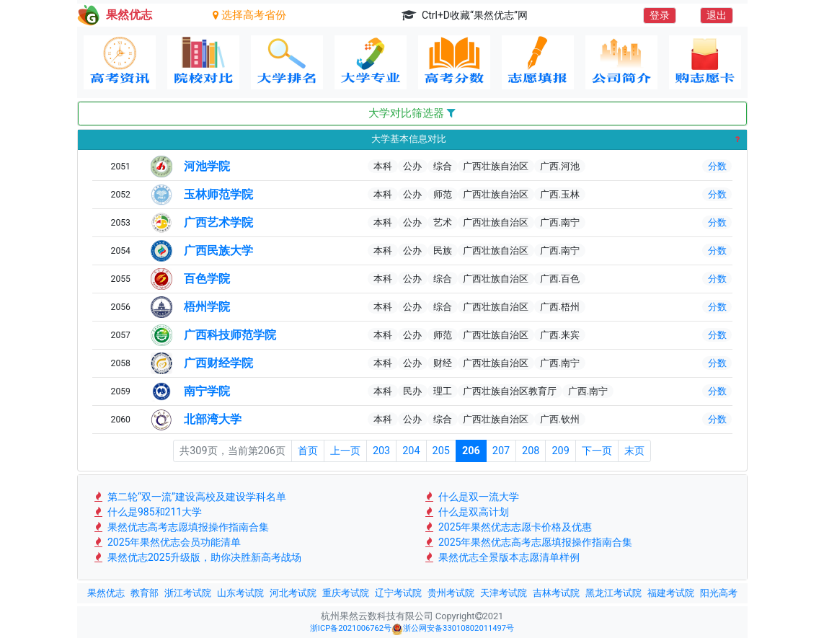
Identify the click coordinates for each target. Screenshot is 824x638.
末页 (634, 451)
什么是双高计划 (466, 512)
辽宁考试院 (398, 593)
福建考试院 (670, 593)
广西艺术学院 (218, 222)
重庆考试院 (345, 593)
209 (560, 451)
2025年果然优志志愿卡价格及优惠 (508, 527)
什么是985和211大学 (147, 512)
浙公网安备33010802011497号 (452, 629)
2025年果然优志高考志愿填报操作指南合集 (528, 542)
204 (411, 451)
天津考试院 (503, 593)
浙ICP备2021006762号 (350, 628)
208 (530, 451)
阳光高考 (718, 593)
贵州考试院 (450, 593)
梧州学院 (207, 307)
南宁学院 (207, 391)
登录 (660, 15)
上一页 (345, 451)
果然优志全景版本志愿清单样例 (501, 557)
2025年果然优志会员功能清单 (167, 542)
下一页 (597, 451)
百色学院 (207, 278)
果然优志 (106, 593)
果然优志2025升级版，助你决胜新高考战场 (197, 557)
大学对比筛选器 (412, 113)
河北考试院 (293, 593)
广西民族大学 (218, 250)
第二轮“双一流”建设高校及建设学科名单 (189, 496)
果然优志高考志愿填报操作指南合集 (180, 527)
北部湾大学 (213, 419)
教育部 (144, 593)
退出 (716, 15)
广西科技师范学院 (230, 335)
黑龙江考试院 (613, 593)
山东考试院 (240, 593)
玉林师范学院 (218, 194)
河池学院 (207, 166)
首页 (308, 451)
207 (501, 451)
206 (471, 451)
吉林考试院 (556, 593)
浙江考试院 (187, 593)
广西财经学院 (218, 363)
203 (381, 451)
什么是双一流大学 (471, 496)
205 (441, 451)
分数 (717, 166)
